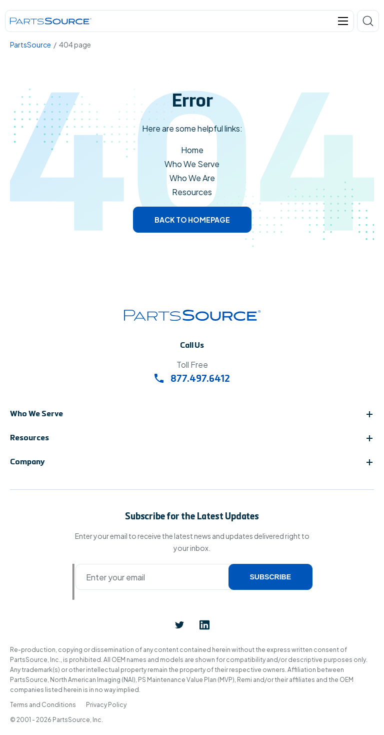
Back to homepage (192, 219)
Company (27, 462)
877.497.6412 (192, 379)
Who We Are (192, 178)
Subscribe (270, 577)
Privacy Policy (106, 704)
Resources (192, 192)
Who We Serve (192, 164)
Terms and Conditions (43, 704)
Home (192, 150)
